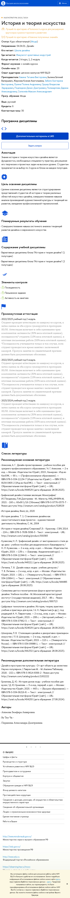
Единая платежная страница (16, 816)
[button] (26, 747)
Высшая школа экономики (17, 3)
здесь (58, 879)
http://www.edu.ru (11, 856)
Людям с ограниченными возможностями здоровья (26, 811)
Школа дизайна (22, 50)
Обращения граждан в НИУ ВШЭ (18, 785)
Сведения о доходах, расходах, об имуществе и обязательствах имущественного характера (33, 801)
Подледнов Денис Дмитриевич (30, 87)
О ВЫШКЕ (8, 752)
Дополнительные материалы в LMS (35, 136)
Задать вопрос (35, 145)
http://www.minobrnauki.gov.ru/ (17, 836)
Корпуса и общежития (13, 776)
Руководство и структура (15, 761)
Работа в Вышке (10, 821)
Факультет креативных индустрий (33, 55)
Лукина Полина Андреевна (27, 84)
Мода (34, 41)
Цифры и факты (10, 757)
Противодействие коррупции (17, 795)
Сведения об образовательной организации (23, 807)
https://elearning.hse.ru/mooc (16, 866)
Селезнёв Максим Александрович (35, 91)
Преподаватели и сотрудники (17, 771)
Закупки (6, 780)
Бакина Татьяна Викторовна (33, 77)
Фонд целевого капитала (14, 790)
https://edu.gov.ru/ (11, 846)
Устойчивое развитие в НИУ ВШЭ (18, 766)
